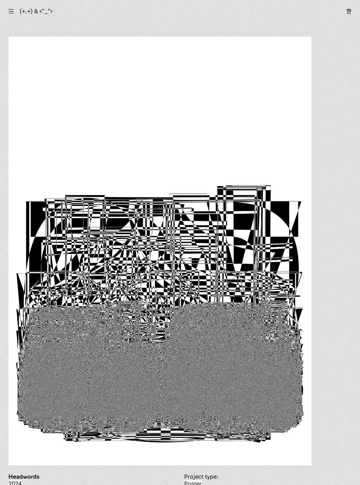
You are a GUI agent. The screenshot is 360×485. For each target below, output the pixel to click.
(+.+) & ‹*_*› (36, 11)
